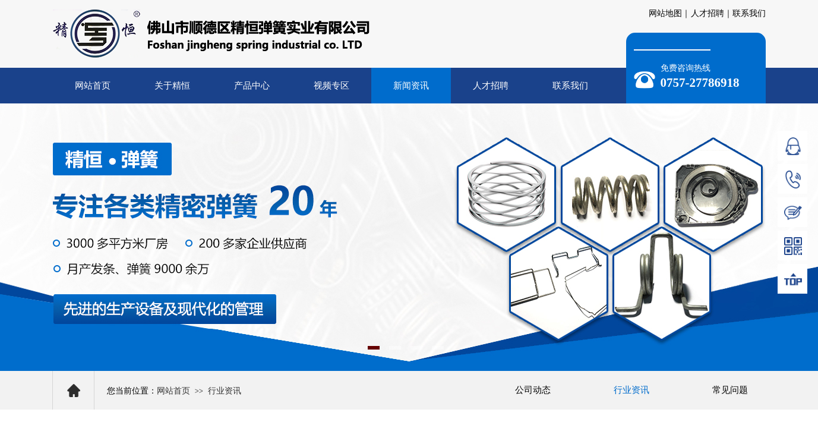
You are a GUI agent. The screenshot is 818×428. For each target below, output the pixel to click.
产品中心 (252, 85)
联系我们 (570, 85)
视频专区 (331, 85)
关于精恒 (172, 85)
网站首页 (92, 85)
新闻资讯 (411, 85)
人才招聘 (491, 85)
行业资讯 (224, 390)
